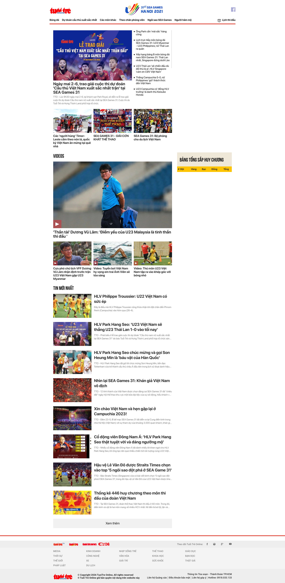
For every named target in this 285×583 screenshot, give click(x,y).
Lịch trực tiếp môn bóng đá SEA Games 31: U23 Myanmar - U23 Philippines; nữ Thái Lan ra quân (152, 44)
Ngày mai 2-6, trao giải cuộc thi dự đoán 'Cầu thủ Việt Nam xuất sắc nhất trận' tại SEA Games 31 (89, 88)
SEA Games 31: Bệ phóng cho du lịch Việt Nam (150, 137)
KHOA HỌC (158, 556)
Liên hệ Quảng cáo (157, 577)
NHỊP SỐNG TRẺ (127, 551)
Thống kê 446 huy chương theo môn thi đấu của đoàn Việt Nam (130, 496)
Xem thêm (113, 523)
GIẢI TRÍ (123, 560)
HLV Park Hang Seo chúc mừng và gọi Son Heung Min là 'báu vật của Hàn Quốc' (132, 355)
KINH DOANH (93, 551)
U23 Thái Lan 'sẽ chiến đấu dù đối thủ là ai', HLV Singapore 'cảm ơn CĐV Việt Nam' (152, 69)
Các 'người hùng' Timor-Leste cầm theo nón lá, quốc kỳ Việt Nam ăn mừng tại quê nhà (72, 141)
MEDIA (56, 551)
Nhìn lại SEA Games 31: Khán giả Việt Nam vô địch (132, 383)
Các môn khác (108, 20)
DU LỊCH (90, 565)
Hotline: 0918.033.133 (220, 577)
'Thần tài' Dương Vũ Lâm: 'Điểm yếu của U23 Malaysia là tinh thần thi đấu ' (112, 234)
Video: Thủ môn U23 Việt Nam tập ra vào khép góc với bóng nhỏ (152, 272)
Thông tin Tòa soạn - (198, 574)
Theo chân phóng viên (132, 20)
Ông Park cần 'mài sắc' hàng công (151, 33)
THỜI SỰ (57, 556)
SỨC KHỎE (157, 560)
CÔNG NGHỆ (92, 556)
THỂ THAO (157, 551)
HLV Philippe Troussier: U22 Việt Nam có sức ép (130, 299)
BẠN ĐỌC (190, 556)
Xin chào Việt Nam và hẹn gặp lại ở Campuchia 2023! (125, 411)
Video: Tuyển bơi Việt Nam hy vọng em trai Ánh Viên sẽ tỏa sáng (111, 272)
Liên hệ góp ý (199, 577)
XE (87, 560)
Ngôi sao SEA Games (160, 20)
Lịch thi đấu (228, 20)
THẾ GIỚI (58, 560)
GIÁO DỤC (190, 551)
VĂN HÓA (124, 556)
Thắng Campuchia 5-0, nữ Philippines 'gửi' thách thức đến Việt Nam (150, 80)
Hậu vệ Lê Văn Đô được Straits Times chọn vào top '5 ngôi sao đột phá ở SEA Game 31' (133, 468)
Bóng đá (54, 20)
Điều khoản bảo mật (179, 577)
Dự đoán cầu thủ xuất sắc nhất (79, 20)
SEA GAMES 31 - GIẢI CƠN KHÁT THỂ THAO (111, 137)
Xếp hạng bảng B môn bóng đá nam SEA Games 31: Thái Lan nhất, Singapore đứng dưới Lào (153, 57)
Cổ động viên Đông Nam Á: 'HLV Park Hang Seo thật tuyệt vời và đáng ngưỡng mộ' (132, 439)
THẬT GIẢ (190, 560)
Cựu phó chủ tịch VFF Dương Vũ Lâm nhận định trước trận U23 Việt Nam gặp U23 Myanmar (72, 274)
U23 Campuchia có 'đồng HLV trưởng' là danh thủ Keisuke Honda (152, 92)
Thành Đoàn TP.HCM (220, 574)
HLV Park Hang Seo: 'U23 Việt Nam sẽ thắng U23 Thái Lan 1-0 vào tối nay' (128, 327)
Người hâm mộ (183, 20)
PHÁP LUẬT (59, 565)
